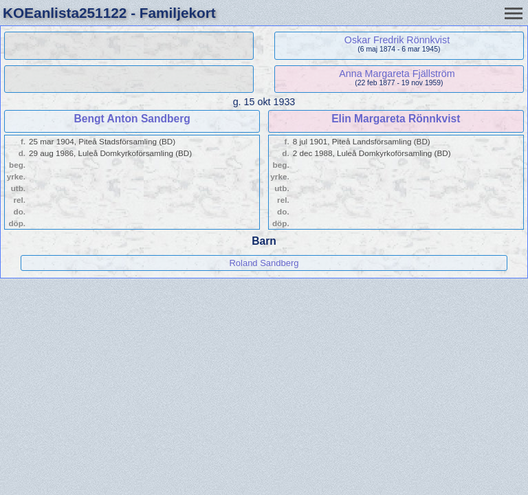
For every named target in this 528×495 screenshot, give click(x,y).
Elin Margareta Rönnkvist (395, 118)
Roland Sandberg (263, 263)
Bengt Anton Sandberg (132, 118)
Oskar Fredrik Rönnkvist (397, 39)
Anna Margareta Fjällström (396, 73)
